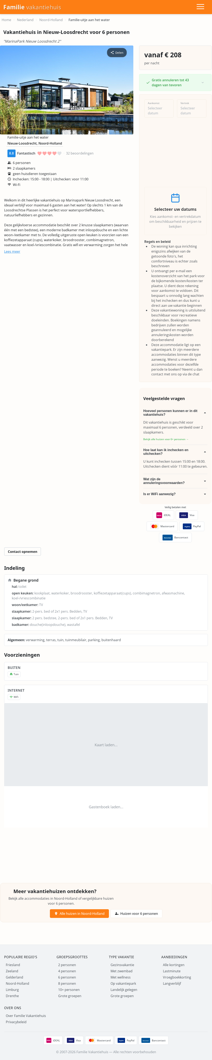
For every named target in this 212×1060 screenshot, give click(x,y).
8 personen (67, 983)
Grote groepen (69, 996)
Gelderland (14, 977)
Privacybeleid (16, 1022)
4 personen (67, 971)
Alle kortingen (173, 965)
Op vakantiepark (123, 983)
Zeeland (12, 971)
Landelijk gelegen (124, 989)
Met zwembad (121, 971)
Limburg (12, 989)
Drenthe (12, 996)
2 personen (67, 965)
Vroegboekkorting (177, 977)
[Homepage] (32, 7)
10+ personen (69, 989)
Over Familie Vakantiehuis (26, 1015)
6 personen (67, 977)
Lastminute (172, 971)
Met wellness (121, 977)
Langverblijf (172, 983)
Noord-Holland (17, 983)
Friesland (13, 965)
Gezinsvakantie (122, 965)
